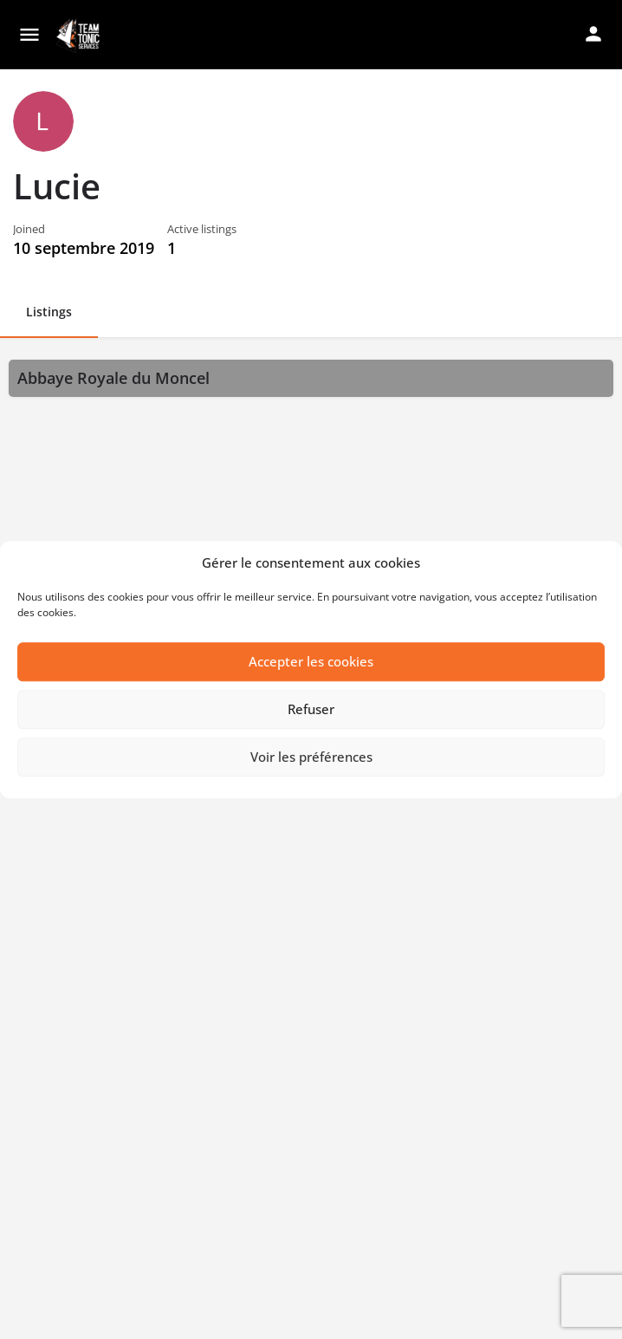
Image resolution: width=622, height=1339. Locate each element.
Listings (49, 311)
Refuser (311, 709)
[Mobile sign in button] (593, 34)
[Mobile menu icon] (29, 35)
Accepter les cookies (311, 662)
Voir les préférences (311, 757)
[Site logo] (79, 35)
